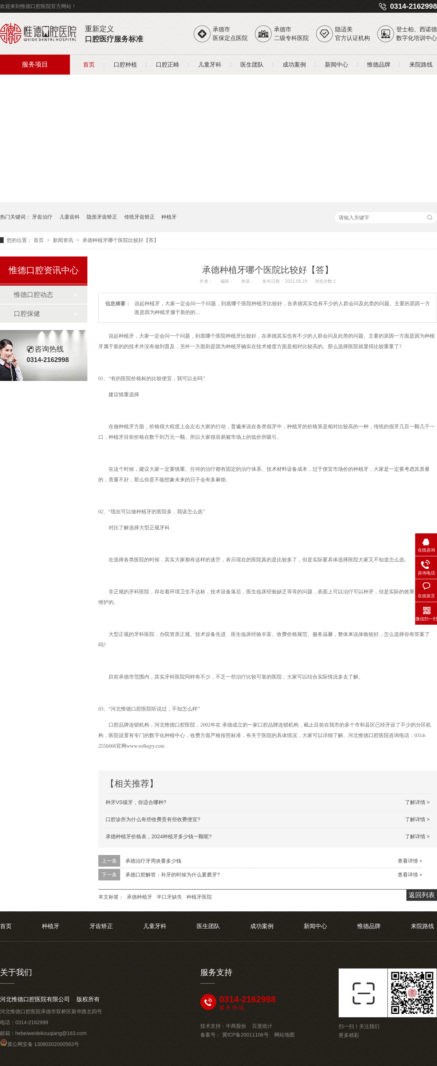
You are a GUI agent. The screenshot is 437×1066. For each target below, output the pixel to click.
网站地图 (284, 1035)
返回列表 (422, 895)
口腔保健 (27, 313)
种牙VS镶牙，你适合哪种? (136, 802)
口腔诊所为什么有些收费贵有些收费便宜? (153, 819)
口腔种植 (125, 64)
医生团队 (252, 64)
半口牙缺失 (169, 897)
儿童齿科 (69, 217)
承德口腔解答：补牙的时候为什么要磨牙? (172, 875)
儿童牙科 (209, 64)
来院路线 (421, 64)
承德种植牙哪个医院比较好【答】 (120, 240)
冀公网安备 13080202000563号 (39, 1044)
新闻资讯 (64, 240)
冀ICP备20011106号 (245, 1035)
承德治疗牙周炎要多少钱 (153, 861)
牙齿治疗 (42, 217)
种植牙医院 (199, 897)
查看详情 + (410, 861)
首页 (89, 64)
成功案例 (294, 64)
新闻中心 (336, 64)
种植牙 (169, 217)
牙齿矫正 (101, 926)
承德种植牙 (139, 897)
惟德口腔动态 (33, 294)
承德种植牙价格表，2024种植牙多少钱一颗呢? (159, 836)
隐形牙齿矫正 (102, 217)
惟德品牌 (378, 64)
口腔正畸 (167, 64)
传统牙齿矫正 (139, 217)
